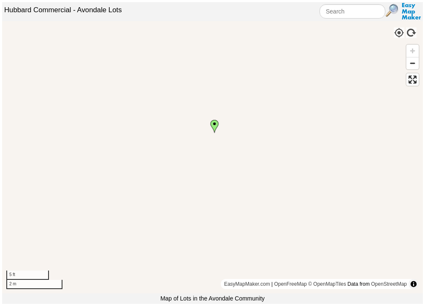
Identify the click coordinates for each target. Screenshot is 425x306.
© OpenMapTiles (327, 284)
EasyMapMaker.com (247, 284)
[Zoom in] (412, 51)
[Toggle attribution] (414, 284)
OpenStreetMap (389, 284)
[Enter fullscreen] (412, 79)
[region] (212, 157)
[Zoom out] (412, 63)
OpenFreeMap (290, 284)
